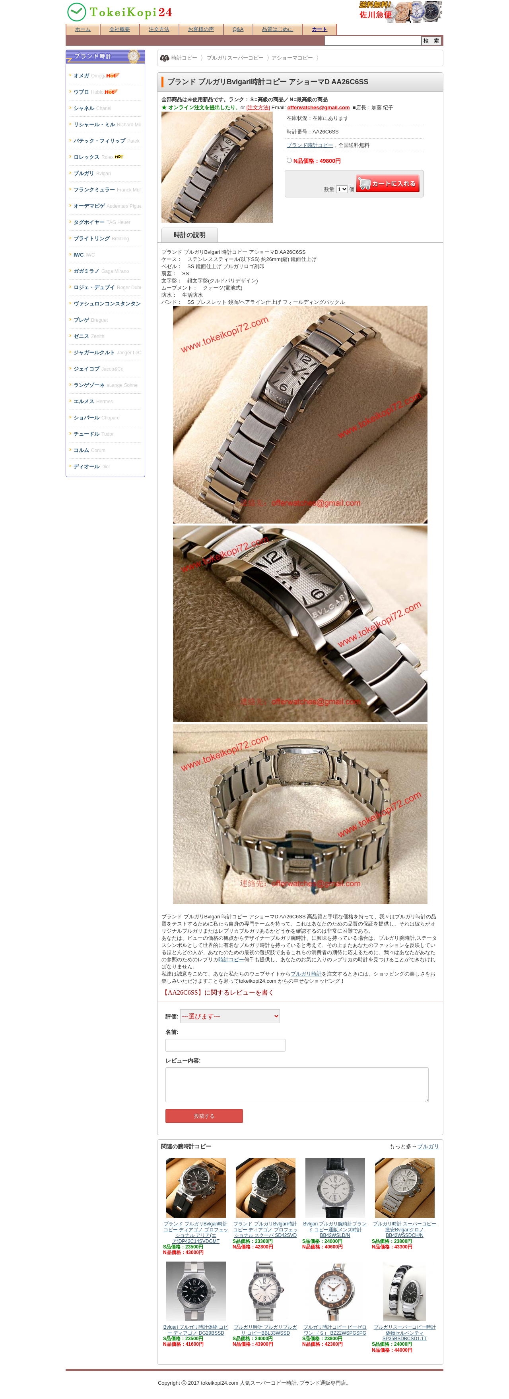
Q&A (238, 29)
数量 (329, 189)
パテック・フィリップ (107, 141)
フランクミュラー (107, 190)
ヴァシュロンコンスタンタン (107, 304)
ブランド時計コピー (310, 145)
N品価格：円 (317, 161)
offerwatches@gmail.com (318, 107)
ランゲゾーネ (106, 385)
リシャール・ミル (107, 125)
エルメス (93, 401)
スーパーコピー (268, 1383)
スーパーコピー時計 (120, 12)
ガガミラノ (101, 271)
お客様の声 (201, 29)
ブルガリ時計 (306, 974)
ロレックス (99, 157)
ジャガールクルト (107, 353)
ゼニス (89, 336)
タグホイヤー (102, 222)
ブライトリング (101, 239)
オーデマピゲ (107, 206)
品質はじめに (277, 29)
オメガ (97, 76)
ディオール (92, 467)
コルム (89, 450)
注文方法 (159, 29)
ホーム (83, 29)
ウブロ (96, 92)
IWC (84, 255)
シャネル (92, 108)
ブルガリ (428, 1146)
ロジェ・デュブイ (107, 287)
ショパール (97, 418)
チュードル (94, 434)
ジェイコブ (98, 369)
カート (319, 29)
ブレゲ (91, 320)
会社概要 (119, 29)
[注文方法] (258, 107)
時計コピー (231, 959)
